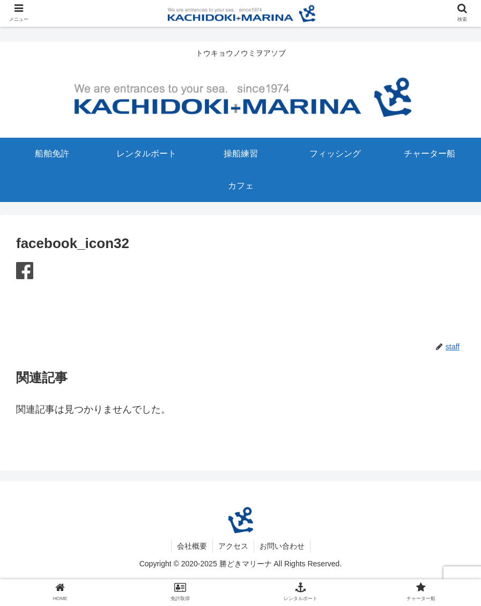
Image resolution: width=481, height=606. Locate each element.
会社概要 (192, 546)
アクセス (233, 546)
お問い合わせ (282, 546)
